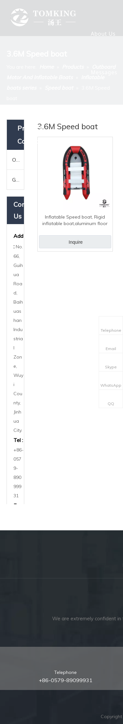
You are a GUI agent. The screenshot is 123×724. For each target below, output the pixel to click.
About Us (103, 33)
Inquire (76, 242)
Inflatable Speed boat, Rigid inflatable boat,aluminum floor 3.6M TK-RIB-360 (75, 220)
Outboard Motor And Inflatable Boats (18, 159)
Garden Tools (18, 179)
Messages (104, 72)
